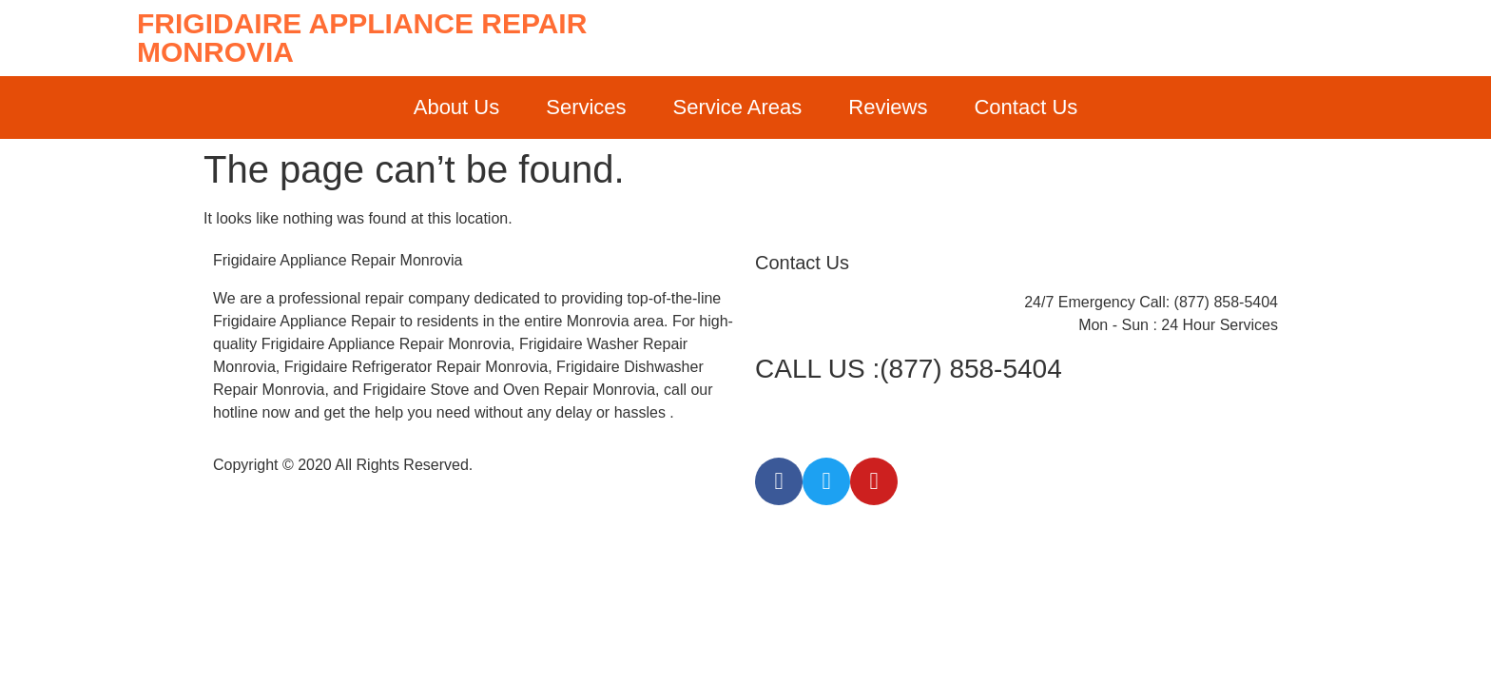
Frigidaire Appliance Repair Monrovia (362, 38)
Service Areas (738, 107)
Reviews (887, 107)
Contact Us (1025, 107)
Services (586, 107)
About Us (457, 107)
